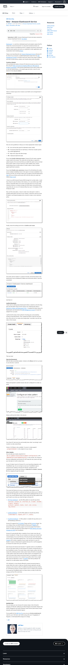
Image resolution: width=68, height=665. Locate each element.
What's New (50, 27)
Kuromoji (33, 523)
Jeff (8, 619)
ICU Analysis (21, 523)
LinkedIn (50, 51)
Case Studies (50, 32)
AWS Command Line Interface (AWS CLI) (22, 65)
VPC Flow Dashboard (13, 499)
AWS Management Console (28, 310)
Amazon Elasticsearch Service (28, 54)
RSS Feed (50, 55)
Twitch (49, 53)
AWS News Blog (10, 19)
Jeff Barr (10, 23)
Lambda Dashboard (12, 512)
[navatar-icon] (64, 2)
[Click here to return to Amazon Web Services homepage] (5, 7)
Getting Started (50, 25)
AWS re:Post (50, 34)
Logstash (26, 558)
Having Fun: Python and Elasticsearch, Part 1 (16, 308)
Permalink (12, 25)
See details (24, 38)
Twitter (49, 48)
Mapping (34, 525)
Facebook (50, 50)
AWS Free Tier (19, 613)
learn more (13, 177)
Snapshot (8, 540)
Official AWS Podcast (52, 30)
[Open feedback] (66, 332)
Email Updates (51, 57)
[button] (65, 2)
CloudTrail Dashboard (13, 518)
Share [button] (18, 25)
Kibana (21, 50)
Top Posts (49, 29)
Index (7, 175)
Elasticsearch (9, 44)
